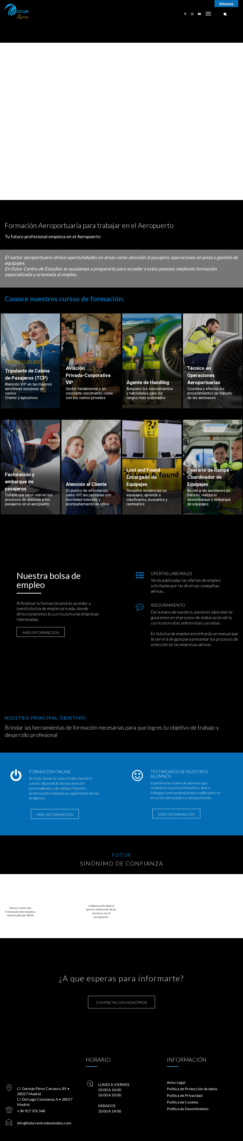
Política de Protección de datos (192, 1089)
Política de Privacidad (184, 1096)
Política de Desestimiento (188, 1109)
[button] (225, 14)
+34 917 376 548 (30, 1111)
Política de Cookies (182, 1102)
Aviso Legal (176, 1082)
